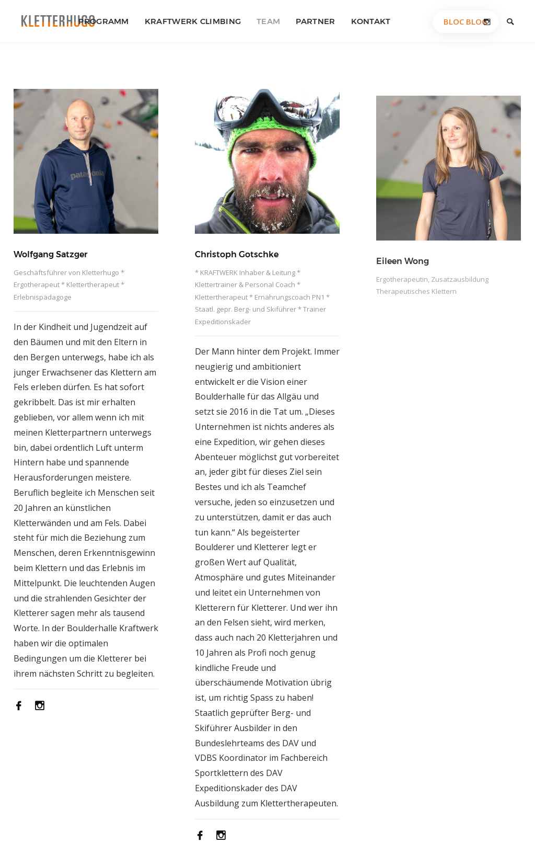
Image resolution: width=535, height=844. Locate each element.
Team (268, 21)
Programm (103, 21)
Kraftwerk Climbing (193, 21)
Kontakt (371, 21)
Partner (315, 21)
